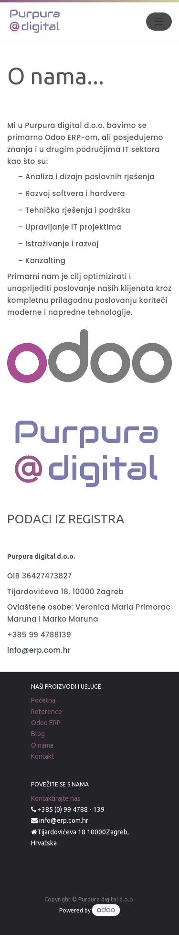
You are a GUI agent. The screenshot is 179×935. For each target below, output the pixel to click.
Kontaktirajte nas (56, 798)
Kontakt (42, 756)
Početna (43, 700)
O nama (42, 745)
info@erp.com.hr (40, 650)
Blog (38, 734)
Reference (46, 712)
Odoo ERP (46, 723)
